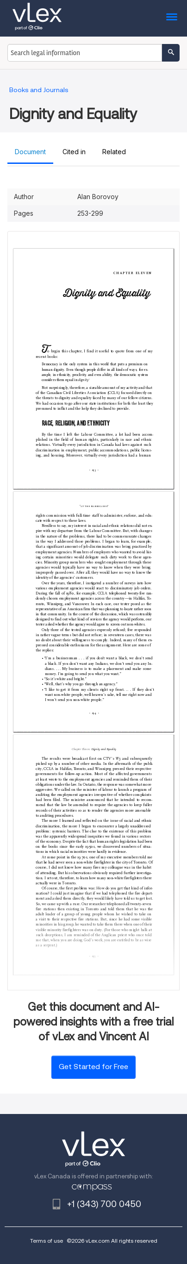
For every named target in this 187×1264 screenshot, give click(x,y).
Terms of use (46, 1241)
